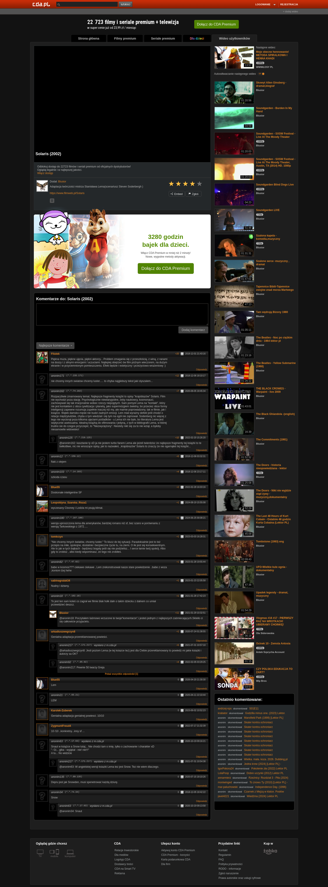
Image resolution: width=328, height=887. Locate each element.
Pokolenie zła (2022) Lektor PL (269, 768)
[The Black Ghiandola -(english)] (234, 424)
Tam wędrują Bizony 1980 (272, 312)
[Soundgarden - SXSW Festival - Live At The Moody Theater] (234, 143)
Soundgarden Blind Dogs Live (275, 184)
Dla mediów (121, 854)
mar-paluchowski (228, 787)
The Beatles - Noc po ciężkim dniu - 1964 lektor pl (274, 339)
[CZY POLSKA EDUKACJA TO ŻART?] (234, 678)
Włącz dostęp (45, 173)
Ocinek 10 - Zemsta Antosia (273, 643)
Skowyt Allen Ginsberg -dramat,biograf (271, 84)
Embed (177, 194)
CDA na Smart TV (124, 868)
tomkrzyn (57, 536)
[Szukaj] (87, 4)
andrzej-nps (225, 708)
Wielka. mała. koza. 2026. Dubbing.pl (266, 759)
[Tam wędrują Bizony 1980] (234, 322)
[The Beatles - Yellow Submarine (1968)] (234, 373)
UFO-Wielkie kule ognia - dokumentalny (271, 568)
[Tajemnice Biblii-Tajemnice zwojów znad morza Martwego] (234, 296)
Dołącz (216, 24)
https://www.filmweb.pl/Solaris (67, 193)
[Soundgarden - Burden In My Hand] (234, 118)
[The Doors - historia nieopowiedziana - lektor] (234, 474)
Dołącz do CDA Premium (165, 268)
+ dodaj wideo (290, 11)
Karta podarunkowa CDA (175, 859)
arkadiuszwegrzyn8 (63, 631)
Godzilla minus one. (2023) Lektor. (265, 713)
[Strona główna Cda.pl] (42, 4)
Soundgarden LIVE (268, 210)
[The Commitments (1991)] (234, 449)
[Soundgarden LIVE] (234, 220)
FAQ (221, 859)
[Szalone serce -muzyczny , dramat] (234, 271)
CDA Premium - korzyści (175, 854)
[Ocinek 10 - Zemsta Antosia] (234, 653)
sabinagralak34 (60, 580)
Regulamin (225, 854)
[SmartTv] (58, 858)
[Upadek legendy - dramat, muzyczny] (234, 602)
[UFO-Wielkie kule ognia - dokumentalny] (234, 576)
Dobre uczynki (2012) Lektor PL (265, 773)
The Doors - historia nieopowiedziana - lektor (271, 466)
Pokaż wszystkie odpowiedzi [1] (121, 674)
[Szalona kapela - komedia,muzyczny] (234, 245)
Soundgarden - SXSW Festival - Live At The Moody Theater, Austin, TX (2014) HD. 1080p (275, 162)
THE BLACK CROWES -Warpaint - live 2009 (271, 390)
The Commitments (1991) (272, 439)
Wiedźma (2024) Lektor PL (262, 796)
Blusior (64, 612)
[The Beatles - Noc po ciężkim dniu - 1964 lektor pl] (234, 347)
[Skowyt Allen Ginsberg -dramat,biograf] (234, 92)
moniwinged (225, 782)
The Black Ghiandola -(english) (275, 414)
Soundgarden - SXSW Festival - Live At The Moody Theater (275, 135)
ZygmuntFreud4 (61, 725)
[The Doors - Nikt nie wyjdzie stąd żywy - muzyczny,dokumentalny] (234, 500)
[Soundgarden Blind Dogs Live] (234, 194)
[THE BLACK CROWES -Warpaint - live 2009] (234, 398)
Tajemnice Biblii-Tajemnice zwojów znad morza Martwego (275, 288)
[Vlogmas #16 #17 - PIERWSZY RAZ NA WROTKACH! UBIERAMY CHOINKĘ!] (234, 627)
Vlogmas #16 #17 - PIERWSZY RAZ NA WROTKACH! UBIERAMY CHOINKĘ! (275, 621)
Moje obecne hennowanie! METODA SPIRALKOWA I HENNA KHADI (272, 55)
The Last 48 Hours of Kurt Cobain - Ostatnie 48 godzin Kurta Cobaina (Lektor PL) (273, 519)
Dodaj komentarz (193, 330)
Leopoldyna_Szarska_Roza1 (69, 502)
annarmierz (224, 777)
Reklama (119, 873)
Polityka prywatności (231, 864)
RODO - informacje (230, 868)
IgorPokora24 (226, 768)
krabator (223, 713)
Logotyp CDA (122, 859)
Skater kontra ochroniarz (258, 722)
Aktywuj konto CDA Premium (178, 850)
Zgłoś (193, 194)
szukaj (126, 4)
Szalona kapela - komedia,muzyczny (268, 237)
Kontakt (223, 850)
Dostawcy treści (123, 864)
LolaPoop (223, 773)
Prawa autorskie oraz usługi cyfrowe (240, 878)
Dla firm (165, 864)
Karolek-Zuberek (63, 710)
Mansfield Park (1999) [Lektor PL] (263, 717)
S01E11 (254, 708)
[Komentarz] (122, 314)
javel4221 (223, 796)
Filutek (55, 353)
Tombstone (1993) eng (270, 541)
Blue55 (55, 487)
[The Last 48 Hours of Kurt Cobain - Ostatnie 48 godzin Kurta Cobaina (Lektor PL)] (234, 525)
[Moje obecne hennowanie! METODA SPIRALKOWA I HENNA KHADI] (234, 57)
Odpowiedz (201, 369)
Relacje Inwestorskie (126, 850)
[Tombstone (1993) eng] (234, 551)
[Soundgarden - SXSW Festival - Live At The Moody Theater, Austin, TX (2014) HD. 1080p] (234, 169)
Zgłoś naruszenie (229, 873)
